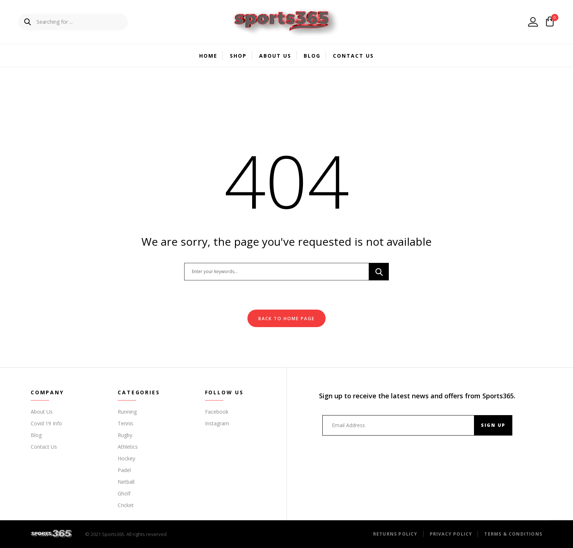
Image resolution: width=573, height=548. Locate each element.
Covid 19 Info (46, 423)
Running (127, 411)
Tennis (125, 423)
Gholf (124, 493)
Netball (126, 481)
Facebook (216, 411)
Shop (238, 55)
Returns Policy (395, 534)
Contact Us (353, 55)
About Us (275, 55)
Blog (312, 55)
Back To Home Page (286, 318)
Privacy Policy (451, 534)
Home (208, 55)
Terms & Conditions (513, 534)
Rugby (125, 435)
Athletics (128, 446)
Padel (124, 470)
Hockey (126, 458)
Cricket (126, 505)
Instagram (217, 423)
